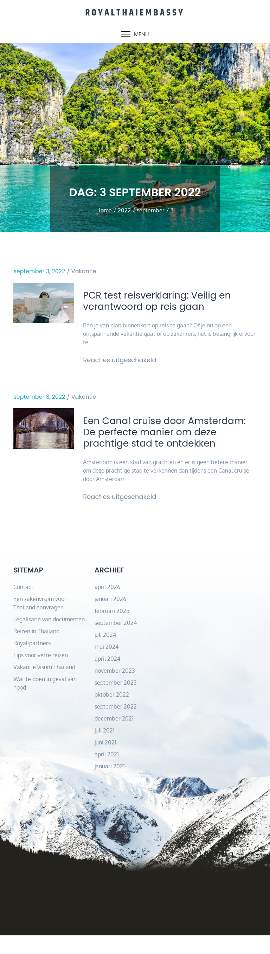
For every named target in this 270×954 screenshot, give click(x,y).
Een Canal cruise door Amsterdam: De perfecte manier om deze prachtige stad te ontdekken (168, 442)
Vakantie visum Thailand (44, 685)
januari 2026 (110, 617)
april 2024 (107, 677)
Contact (23, 605)
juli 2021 (105, 749)
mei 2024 (106, 665)
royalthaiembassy (135, 11)
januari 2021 (110, 784)
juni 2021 (105, 760)
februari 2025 (112, 629)
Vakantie (83, 270)
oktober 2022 (112, 713)
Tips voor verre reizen (40, 673)
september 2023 (116, 701)
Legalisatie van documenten (49, 637)
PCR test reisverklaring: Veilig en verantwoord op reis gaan (166, 301)
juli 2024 (105, 653)
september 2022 (116, 725)
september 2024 (116, 641)
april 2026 (107, 605)
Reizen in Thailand (36, 649)
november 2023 (115, 689)
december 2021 (114, 737)
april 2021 (107, 772)
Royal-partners (32, 661)
